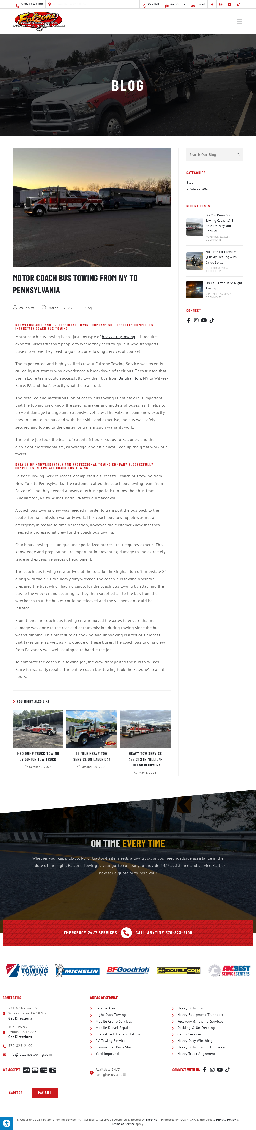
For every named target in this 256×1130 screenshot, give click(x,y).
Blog (88, 308)
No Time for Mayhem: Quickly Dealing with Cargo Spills (222, 257)
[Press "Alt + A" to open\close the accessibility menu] (6, 1123)
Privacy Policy (226, 1119)
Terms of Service (123, 1124)
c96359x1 (27, 308)
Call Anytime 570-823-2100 (164, 932)
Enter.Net (152, 1119)
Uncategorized (197, 188)
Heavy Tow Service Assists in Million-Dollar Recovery (145, 759)
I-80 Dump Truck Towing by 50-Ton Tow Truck (38, 756)
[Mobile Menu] (240, 21)
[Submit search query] (238, 154)
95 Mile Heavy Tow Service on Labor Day (91, 756)
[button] (16, 1093)
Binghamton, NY (133, 378)
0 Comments (213, 240)
